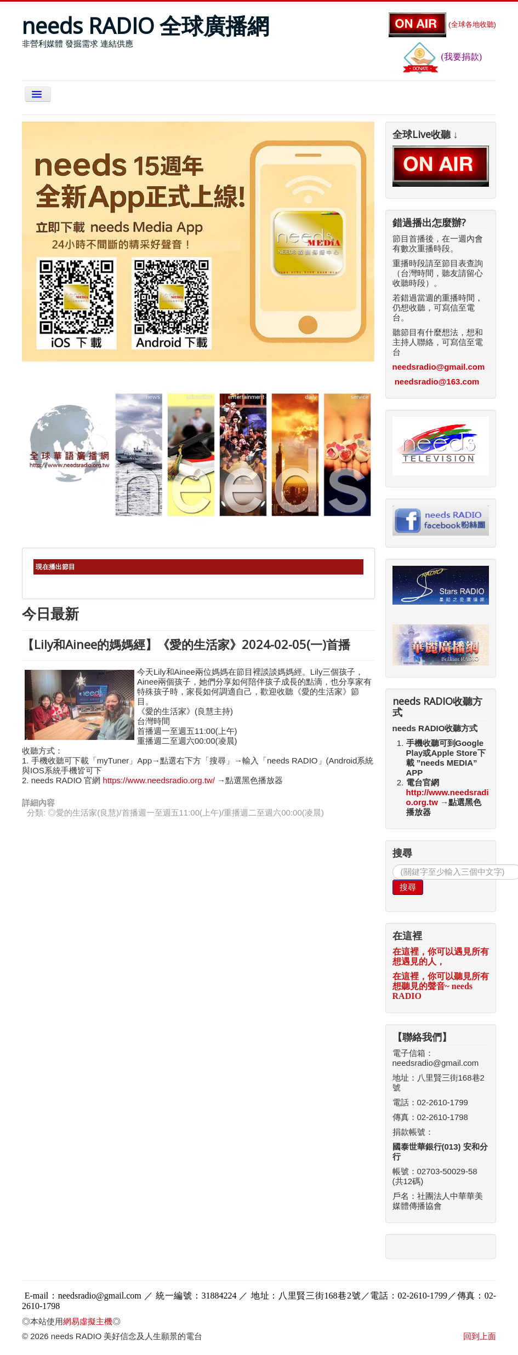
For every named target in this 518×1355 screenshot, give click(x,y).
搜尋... (392, 864)
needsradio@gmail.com (438, 366)
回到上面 (479, 1336)
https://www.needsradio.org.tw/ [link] (159, 780)
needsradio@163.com (437, 381)
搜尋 (408, 887)
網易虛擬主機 (87, 1321)
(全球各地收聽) (442, 24)
